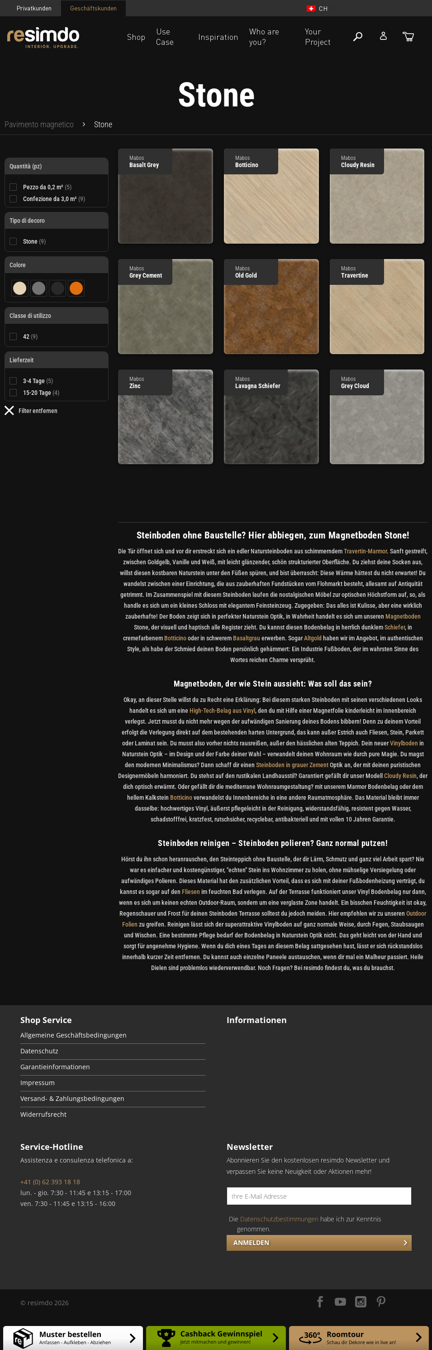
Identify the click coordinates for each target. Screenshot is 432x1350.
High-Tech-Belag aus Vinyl (222, 710)
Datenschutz (39, 1051)
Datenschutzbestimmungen (279, 1219)
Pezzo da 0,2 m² (47, 187)
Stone (34, 241)
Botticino (175, 638)
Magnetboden (403, 616)
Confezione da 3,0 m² (54, 198)
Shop (136, 37)
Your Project (318, 36)
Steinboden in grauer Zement (292, 765)
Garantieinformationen (55, 1067)
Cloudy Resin (400, 775)
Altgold (313, 638)
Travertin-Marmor (365, 551)
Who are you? (264, 36)
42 (30, 336)
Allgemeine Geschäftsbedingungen (73, 1035)
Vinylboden (404, 743)
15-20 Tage (41, 392)
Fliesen (191, 891)
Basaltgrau (246, 638)
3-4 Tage (38, 380)
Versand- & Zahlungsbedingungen (72, 1099)
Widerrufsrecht (43, 1114)
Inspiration (218, 37)
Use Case (165, 36)
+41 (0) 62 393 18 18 (50, 1181)
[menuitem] (39, 125)
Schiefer (395, 627)
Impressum (37, 1083)
